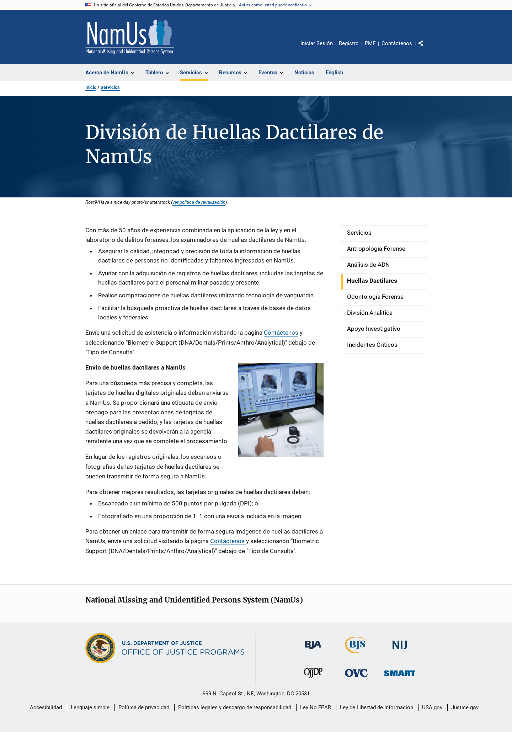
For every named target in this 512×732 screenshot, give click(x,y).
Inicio (90, 87)
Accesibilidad (46, 707)
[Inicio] (129, 37)
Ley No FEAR (315, 707)
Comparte (427, 48)
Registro (349, 43)
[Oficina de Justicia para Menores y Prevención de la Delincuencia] (313, 679)
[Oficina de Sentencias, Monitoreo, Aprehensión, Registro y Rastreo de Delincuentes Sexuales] (399, 677)
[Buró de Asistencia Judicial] (313, 650)
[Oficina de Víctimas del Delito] (356, 678)
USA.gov (432, 707)
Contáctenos (397, 43)
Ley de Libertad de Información (376, 707)
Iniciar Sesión (316, 43)
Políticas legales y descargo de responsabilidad (234, 707)
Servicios (110, 87)
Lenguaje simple (90, 707)
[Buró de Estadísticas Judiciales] (356, 654)
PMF (370, 43)
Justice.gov (465, 707)
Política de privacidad (143, 707)
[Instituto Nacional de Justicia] (400, 650)
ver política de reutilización (198, 202)
